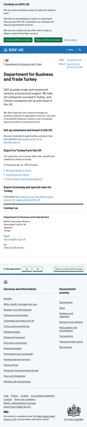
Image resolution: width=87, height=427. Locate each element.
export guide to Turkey (20, 170)
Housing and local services (17, 359)
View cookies (70, 40)
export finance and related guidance (24, 179)
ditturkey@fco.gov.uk (15, 239)
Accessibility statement (42, 395)
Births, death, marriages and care (20, 304)
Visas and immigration (14, 376)
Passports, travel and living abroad (21, 370)
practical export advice (17, 174)
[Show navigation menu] (69, 49)
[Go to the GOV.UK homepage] (13, 49)
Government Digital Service (17, 406)
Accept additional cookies (18, 39)
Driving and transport (14, 337)
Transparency (66, 336)
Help (6, 395)
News (62, 308)
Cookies (25, 395)
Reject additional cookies (48, 39)
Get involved (65, 347)
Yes (28, 269)
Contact (8, 399)
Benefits (8, 298)
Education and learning (15, 342)
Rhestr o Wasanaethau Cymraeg (20, 403)
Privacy (14, 395)
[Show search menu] (79, 49)
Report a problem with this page (68, 269)
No (40, 269)
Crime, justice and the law (16, 326)
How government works (71, 341)
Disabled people (12, 331)
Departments (66, 302)
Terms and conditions (24, 399)
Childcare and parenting (16, 315)
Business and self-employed (18, 309)
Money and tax (11, 365)
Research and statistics (71, 322)
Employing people (13, 348)
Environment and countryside (18, 354)
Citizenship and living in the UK (19, 320)
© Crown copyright (73, 419)
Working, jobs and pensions (17, 381)
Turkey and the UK (74, 60)
